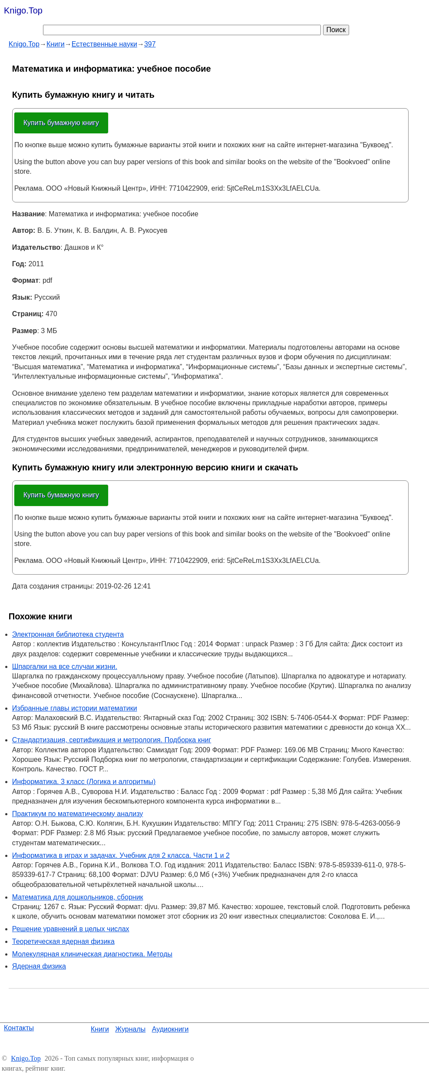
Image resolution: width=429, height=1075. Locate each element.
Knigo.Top (23, 10)
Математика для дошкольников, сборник (77, 897)
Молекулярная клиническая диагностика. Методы (92, 954)
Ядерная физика (39, 966)
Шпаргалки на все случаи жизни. (64, 666)
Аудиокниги (170, 1029)
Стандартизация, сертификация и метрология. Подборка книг (111, 740)
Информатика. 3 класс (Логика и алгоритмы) (84, 781)
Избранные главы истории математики (74, 708)
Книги (100, 1029)
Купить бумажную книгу (61, 122)
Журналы (130, 1029)
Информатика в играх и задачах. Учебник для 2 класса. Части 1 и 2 (121, 855)
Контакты (19, 1028)
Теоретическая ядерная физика (63, 941)
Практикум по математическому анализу (77, 813)
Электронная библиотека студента (68, 634)
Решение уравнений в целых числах (70, 929)
